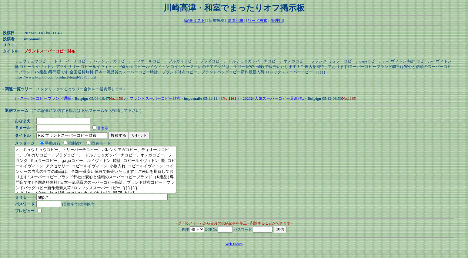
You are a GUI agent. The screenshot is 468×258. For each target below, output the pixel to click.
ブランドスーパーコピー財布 (155, 98)
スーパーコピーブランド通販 (45, 98)
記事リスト (195, 20)
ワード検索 (257, 20)
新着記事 (236, 20)
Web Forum (234, 253)
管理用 (277, 20)
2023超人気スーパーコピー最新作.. (273, 98)
